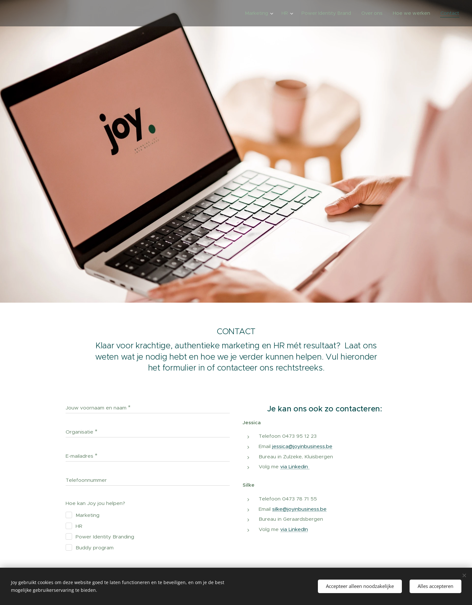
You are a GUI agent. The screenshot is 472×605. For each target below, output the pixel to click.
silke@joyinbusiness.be (299, 509)
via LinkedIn (294, 529)
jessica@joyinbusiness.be (302, 446)
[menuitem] (259, 13)
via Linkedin (295, 466)
